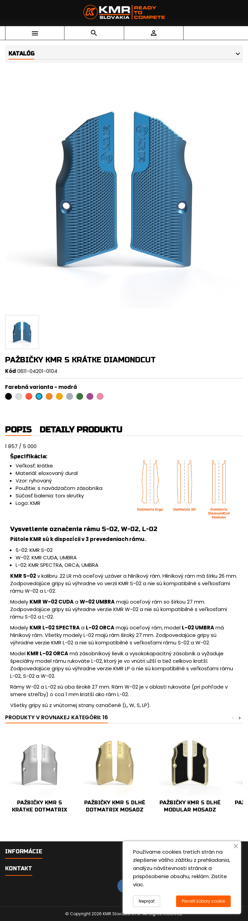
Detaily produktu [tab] (81, 430)
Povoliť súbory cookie (203, 901)
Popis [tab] (18, 430)
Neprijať (146, 901)
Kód (10, 371)
